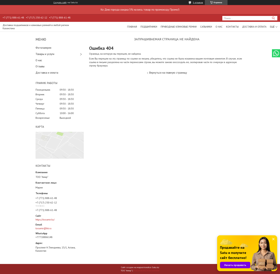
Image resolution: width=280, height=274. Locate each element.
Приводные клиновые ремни (179, 26)
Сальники (206, 26)
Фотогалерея (43, 47)
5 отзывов (198, 2)
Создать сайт (60, 2)
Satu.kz (155, 267)
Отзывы (40, 66)
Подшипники (149, 26)
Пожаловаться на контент (146, 270)
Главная (132, 26)
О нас (219, 26)
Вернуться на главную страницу (168, 72)
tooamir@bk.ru (43, 228)
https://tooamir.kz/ (45, 219)
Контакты (232, 26)
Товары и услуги (45, 54)
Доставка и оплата (254, 26)
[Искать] (273, 18)
